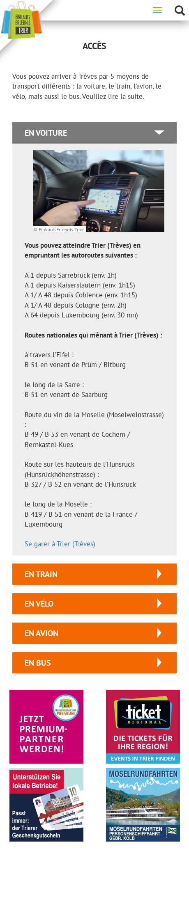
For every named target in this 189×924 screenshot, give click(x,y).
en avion (41, 633)
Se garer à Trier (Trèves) (60, 543)
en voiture (46, 133)
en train (41, 574)
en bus (38, 662)
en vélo (39, 603)
